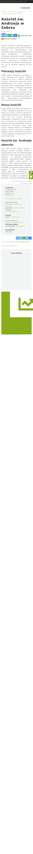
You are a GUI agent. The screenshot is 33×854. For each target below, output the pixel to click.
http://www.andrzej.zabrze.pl (14, 222)
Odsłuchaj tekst (24, 35)
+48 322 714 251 (15, 217)
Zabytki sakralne (20, 226)
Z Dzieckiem (25, 8)
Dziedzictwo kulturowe (12, 211)
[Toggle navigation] (25, 1)
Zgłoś (29, 181)
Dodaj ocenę (24, 241)
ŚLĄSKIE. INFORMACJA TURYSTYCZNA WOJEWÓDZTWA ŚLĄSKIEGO (12, 1)
